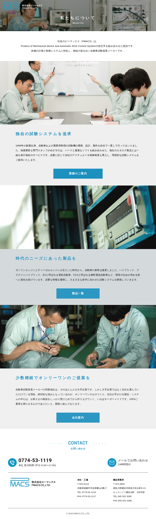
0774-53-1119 (89, 492)
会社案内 (78, 419)
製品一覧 (78, 295)
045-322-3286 (125, 500)
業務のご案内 (78, 173)
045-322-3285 (125, 496)
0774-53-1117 (89, 496)
